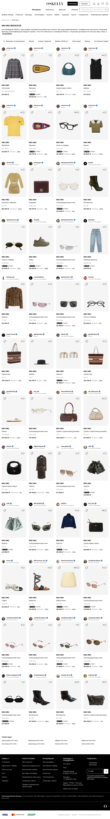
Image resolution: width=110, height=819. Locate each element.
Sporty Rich (5, 798)
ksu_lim (91, 503)
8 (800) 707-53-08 (70, 773)
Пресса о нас (7, 769)
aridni (90, 163)
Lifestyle (74, 10)
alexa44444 (66, 277)
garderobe (38, 334)
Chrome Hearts (28, 796)
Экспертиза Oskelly (50, 766)
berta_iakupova (12, 675)
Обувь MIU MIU (61, 741)
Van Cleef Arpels (39, 796)
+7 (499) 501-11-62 (69, 779)
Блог (3, 773)
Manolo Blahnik (83, 796)
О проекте (6, 762)
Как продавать (48, 762)
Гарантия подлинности (31, 766)
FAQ (64, 768)
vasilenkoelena (94, 561)
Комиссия (46, 773)
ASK (89, 446)
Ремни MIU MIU (61, 744)
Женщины (36, 10)
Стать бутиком (48, 777)
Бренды (28, 15)
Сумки (73, 15)
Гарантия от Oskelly (9, 766)
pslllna (63, 503)
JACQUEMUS (56, 796)
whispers (37, 163)
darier (63, 334)
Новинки (19, 15)
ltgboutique (38, 446)
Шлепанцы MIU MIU (36, 744)
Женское (5, 20)
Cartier (64, 796)
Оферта (74, 815)
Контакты (66, 764)
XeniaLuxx (10, 277)
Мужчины (50, 10)
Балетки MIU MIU (89, 741)
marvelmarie (66, 391)
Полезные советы (29, 781)
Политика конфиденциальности (90, 815)
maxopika (65, 446)
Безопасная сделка (29, 769)
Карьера (5, 781)
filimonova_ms (39, 561)
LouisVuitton (39, 277)
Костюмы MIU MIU (9, 744)
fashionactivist (67, 561)
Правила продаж (64, 815)
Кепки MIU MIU (88, 744)
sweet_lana (65, 675)
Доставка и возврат (29, 773)
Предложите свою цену (31, 777)
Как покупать (27, 762)
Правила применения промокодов (30, 786)
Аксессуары (39, 15)
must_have (10, 334)
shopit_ (37, 220)
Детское (62, 10)
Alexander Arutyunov (96, 796)
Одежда (65, 15)
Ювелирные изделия (99, 15)
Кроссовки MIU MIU (10, 741)
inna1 (8, 561)
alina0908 (38, 503)
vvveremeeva (39, 675)
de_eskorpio (93, 391)
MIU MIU (5, 85)
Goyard (48, 796)
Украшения (83, 15)
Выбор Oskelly (7, 15)
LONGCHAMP (72, 796)
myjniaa (91, 675)
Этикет (4, 777)
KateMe (91, 220)
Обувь (57, 15)
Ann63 (9, 163)
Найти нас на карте (70, 789)
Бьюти (49, 15)
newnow (9, 48)
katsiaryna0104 (67, 163)
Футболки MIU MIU (36, 741)
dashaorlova (11, 220)
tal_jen (91, 277)
